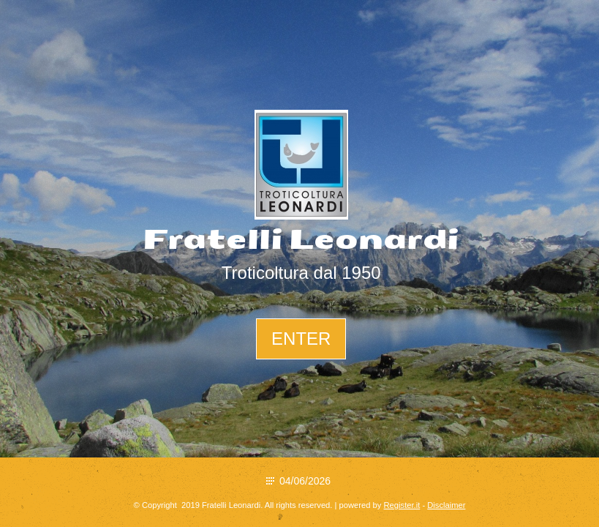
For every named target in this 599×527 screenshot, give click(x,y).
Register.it (402, 505)
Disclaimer (446, 505)
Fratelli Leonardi (301, 240)
